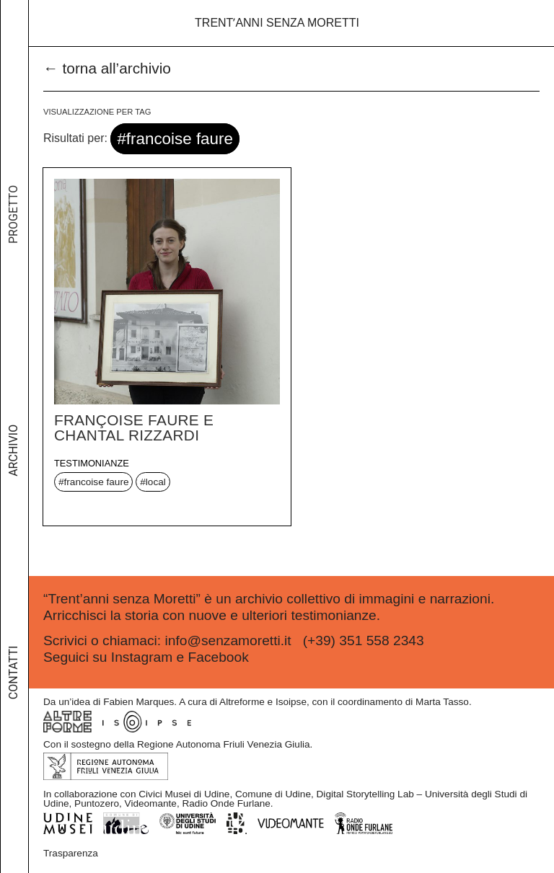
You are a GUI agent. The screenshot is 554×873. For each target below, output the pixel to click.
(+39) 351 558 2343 (363, 640)
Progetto (13, 234)
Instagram (141, 657)
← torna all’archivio (107, 68)
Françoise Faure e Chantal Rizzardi (134, 427)
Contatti (13, 679)
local (156, 482)
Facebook (218, 657)
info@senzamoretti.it (227, 640)
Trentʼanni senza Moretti (277, 23)
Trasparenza (70, 853)
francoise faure (96, 482)
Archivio (13, 463)
